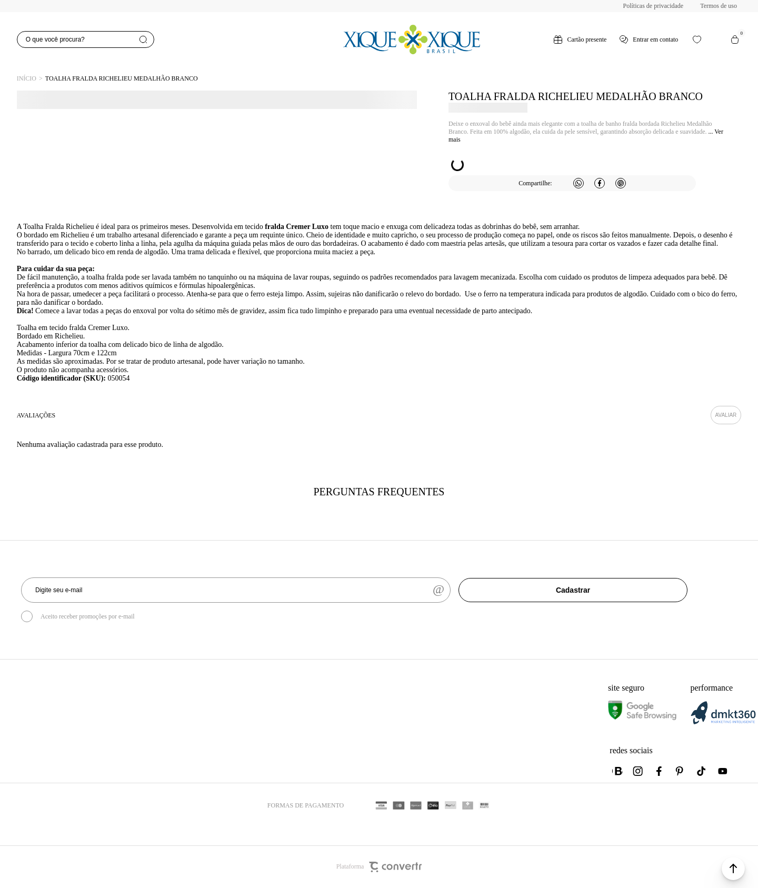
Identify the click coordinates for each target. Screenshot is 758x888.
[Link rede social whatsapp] (617, 771)
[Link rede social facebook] (659, 771)
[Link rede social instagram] (638, 771)
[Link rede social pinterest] (681, 771)
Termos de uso (718, 5)
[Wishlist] (697, 39)
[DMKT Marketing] (723, 722)
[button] (733, 868)
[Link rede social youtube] (723, 771)
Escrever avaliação (726, 415)
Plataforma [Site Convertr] (379, 867)
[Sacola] (735, 39)
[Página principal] (412, 39)
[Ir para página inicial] (26, 79)
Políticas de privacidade (653, 5)
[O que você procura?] (86, 39)
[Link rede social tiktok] (702, 771)
